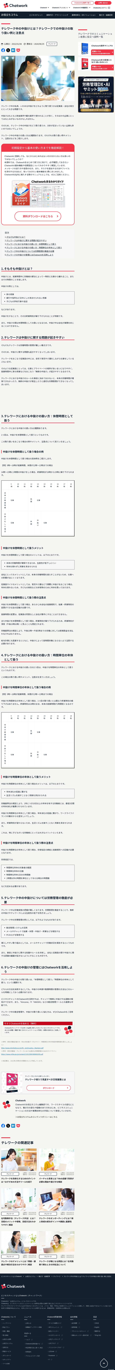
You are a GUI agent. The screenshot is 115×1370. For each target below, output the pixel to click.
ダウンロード (7, 1355)
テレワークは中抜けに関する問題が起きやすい (26, 240)
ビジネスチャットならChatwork (11, 1276)
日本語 (97, 1323)
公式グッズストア (54, 1339)
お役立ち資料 (7, 1339)
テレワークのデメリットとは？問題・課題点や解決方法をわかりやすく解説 (18, 1263)
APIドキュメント (54, 1327)
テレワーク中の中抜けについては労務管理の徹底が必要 (30, 251)
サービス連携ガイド (55, 1323)
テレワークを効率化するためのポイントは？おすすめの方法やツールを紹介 (18, 1180)
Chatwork (16, 6)
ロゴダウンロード (54, 1335)
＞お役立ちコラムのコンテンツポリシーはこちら (36, 1116)
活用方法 (5, 1347)
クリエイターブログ (55, 1347)
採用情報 (74, 1327)
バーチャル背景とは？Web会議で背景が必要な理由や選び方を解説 (56, 1180)
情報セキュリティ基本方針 (80, 1335)
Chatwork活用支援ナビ (33, 1344)
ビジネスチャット (36, 15)
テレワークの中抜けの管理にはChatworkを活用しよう (29, 254)
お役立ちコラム (9, 14)
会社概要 (74, 1323)
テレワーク (10, 1174)
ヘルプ (28, 1339)
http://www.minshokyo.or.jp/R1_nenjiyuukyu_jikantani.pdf (22, 1048)
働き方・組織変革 (106, 15)
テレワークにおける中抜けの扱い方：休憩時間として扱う (31, 244)
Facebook (52, 1355)
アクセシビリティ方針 (33, 1356)
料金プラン (6, 1327)
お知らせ (28, 1323)
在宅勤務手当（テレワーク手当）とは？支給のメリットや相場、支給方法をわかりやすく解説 (18, 1221)
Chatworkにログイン (100, 8)
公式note (51, 1351)
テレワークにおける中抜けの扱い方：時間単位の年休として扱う (34, 247)
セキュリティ (7, 1359)
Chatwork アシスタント (60, 7)
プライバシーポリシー (79, 1331)
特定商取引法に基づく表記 (34, 1348)
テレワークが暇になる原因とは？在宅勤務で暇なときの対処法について (56, 1263)
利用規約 (28, 1352)
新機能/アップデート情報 (34, 1327)
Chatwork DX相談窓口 (80, 7)
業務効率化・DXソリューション (84, 15)
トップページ (7, 1323)
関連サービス (7, 1351)
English (97, 1327)
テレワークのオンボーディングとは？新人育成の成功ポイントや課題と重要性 (56, 1220)
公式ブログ (52, 1343)
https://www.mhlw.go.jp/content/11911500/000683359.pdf (22, 1054)
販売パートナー (54, 1331)
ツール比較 (6, 1363)
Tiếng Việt (98, 1335)
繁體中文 (97, 1331)
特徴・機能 (6, 1331)
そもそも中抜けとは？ (16, 236)
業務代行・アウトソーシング (57, 15)
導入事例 (5, 1335)
